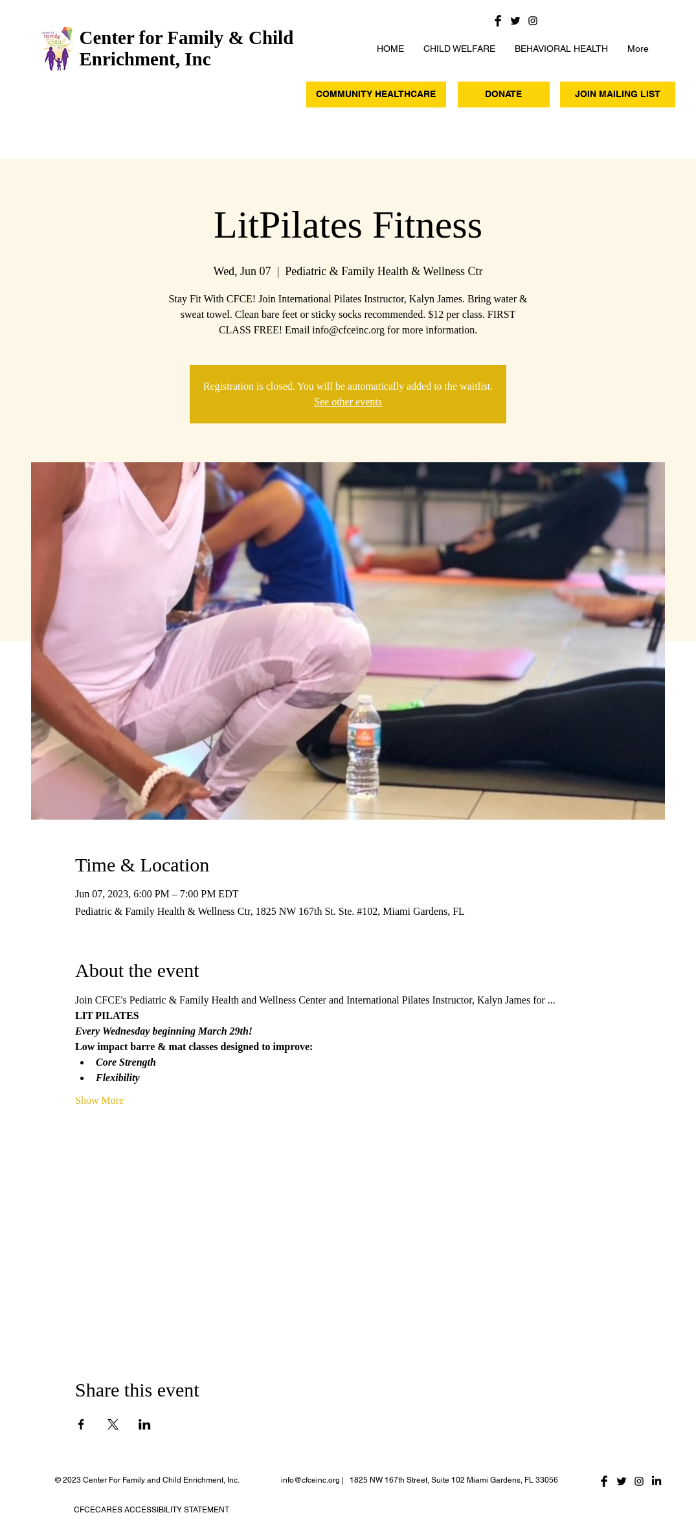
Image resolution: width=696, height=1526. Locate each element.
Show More (99, 1100)
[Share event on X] (113, 1424)
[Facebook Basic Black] (498, 21)
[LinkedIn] (656, 1481)
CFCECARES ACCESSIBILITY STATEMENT (151, 1509)
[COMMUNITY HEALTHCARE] (376, 94)
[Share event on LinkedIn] (145, 1424)
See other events (348, 401)
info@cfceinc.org (310, 1480)
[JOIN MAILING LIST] (617, 94)
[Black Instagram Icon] (533, 21)
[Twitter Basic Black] (515, 21)
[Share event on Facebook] (81, 1424)
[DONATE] (504, 94)
